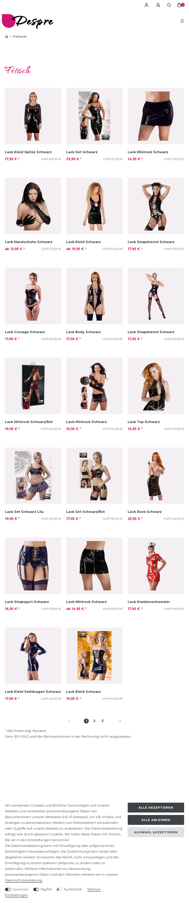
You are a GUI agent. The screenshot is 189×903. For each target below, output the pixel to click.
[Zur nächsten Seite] (115, 721)
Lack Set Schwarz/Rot (85, 512)
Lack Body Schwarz (83, 332)
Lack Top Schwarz (144, 422)
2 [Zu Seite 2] (94, 721)
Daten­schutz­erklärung (23, 880)
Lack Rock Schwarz (145, 512)
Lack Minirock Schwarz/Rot (29, 422)
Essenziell (20, 889)
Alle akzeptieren (156, 807)
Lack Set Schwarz (82, 152)
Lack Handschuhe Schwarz (28, 242)
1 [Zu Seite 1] (86, 721)
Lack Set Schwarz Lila (24, 512)
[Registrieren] (158, 5)
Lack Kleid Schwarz (83, 242)
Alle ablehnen (155, 820)
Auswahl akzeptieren (156, 832)
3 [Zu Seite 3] (102, 721)
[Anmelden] (147, 5)
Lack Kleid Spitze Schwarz (28, 152)
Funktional (73, 889)
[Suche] (169, 5)
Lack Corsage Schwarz (25, 332)
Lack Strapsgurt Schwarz (27, 602)
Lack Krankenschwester (149, 602)
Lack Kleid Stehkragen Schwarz (33, 692)
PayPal (46, 889)
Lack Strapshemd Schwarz (151, 242)
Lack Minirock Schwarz (148, 152)
